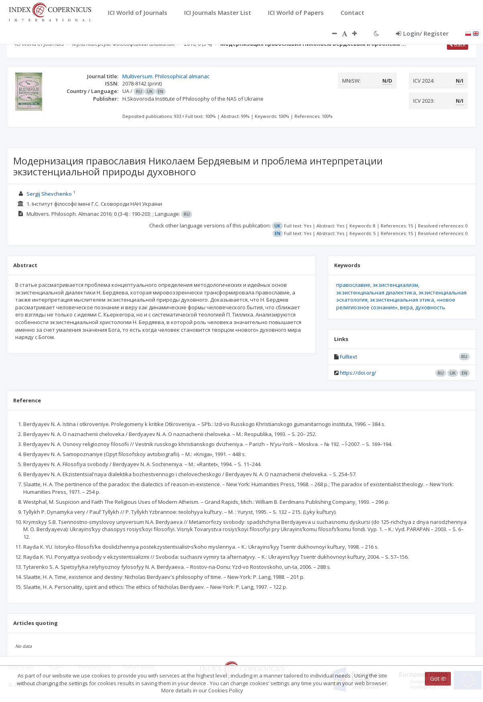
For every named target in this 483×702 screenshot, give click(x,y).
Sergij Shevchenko (49, 193)
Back (457, 44)
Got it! (438, 678)
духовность (430, 307)
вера (406, 307)
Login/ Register (422, 33)
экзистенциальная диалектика (376, 292)
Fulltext (348, 356)
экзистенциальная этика (402, 299)
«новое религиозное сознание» (395, 303)
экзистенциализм (395, 284)
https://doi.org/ (358, 372)
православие (353, 284)
